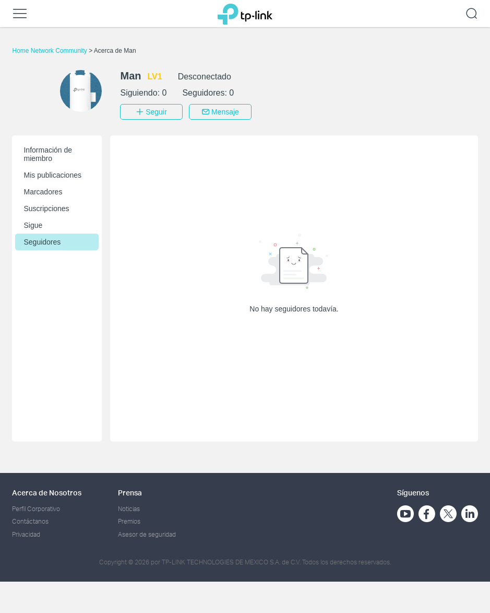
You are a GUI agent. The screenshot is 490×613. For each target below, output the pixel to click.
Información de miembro (47, 154)
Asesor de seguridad (147, 534)
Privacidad (26, 534)
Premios (129, 521)
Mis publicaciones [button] (52, 175)
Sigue (32, 225)
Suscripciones (46, 208)
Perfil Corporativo (36, 509)
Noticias (129, 509)
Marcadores (42, 192)
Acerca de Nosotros (46, 492)
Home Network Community (50, 50)
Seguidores (42, 242)
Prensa (130, 492)
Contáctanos (30, 521)
